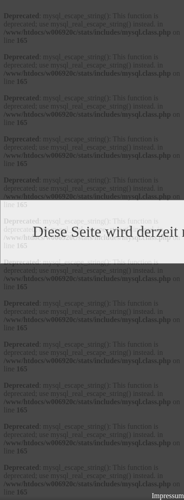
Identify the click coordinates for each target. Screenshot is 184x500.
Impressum (168, 496)
